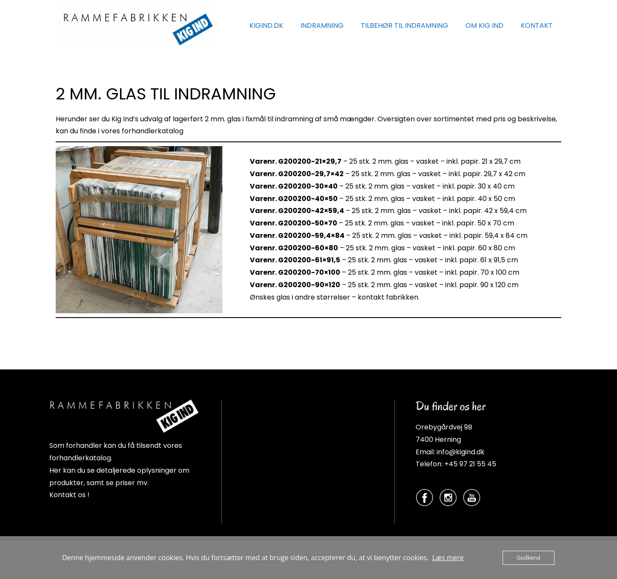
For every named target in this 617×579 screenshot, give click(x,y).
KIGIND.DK (266, 25)
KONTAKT (537, 25)
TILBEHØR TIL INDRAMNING (404, 25)
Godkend (528, 557)
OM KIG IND (484, 25)
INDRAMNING (322, 25)
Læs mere (448, 557)
